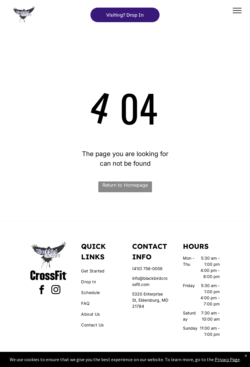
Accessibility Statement (137, 361)
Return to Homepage (125, 185)
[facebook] (41, 291)
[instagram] (56, 291)
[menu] (237, 10)
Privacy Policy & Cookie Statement (89, 361)
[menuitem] (102, 270)
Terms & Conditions (173, 361)
